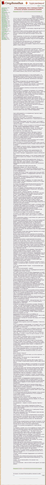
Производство (4, 26)
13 (32, 11)
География (4, 10)
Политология (4, 24)
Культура (3, 14)
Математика (4, 18)
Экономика (4, 38)
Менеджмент (4, 20)
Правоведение (5, 25)
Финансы (3, 34)
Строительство (5, 31)
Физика (3, 32)
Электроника (4, 39)
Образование (4, 21)
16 (36, 11)
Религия (3, 27)
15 (35, 11)
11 (29, 11)
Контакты (43, 5)
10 (28, 11)
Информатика (4, 12)
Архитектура (4, 7)
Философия (4, 33)
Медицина (4, 19)
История (3, 13)
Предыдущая (15, 11)
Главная (38, 5)
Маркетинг (4, 17)
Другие (3, 11)
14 (33, 11)
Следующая (40, 11)
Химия (3, 35)
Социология (4, 28)
